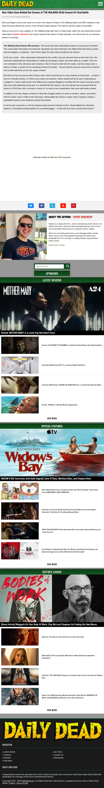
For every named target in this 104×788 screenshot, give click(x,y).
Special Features (52, 426)
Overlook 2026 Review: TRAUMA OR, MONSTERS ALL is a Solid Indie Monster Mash (71, 385)
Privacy (12, 783)
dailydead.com (28, 781)
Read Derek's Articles (57, 245)
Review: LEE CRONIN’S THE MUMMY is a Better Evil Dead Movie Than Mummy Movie (72, 345)
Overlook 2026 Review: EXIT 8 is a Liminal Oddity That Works (63, 365)
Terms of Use (22, 783)
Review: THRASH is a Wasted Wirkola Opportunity (59, 405)
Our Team (58, 752)
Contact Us (58, 755)
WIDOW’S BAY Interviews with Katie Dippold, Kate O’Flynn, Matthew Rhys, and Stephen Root (46, 478)
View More (52, 418)
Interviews (8, 761)
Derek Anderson (23, 17)
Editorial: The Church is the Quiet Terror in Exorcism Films (63, 637)
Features (7, 755)
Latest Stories (9, 752)
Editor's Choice (52, 572)
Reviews (7, 758)
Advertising (58, 758)
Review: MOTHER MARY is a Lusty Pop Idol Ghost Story (28, 332)
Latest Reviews (52, 280)
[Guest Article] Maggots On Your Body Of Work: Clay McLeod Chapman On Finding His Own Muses (49, 624)
